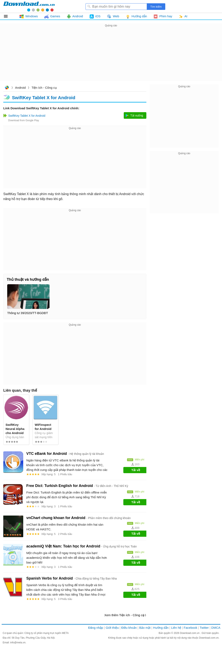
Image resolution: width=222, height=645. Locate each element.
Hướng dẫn (161, 627)
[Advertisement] (111, 57)
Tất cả (8, 16)
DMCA (215, 627)
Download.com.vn (6, 88)
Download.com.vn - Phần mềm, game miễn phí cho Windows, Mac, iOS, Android (29, 6)
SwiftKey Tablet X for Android (43, 97)
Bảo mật (144, 627)
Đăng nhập (95, 627)
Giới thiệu (112, 627)
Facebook (190, 627)
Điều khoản (129, 627)
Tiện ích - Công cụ (44, 87)
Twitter (204, 627)
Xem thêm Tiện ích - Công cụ (124, 615)
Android (20, 87)
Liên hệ (176, 627)
